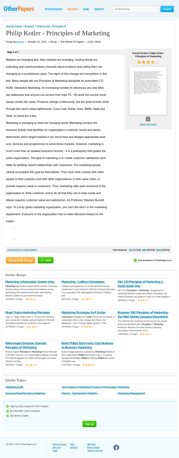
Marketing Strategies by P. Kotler (83, 312)
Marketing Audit (14, 387)
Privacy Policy (93, 447)
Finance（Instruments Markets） (80, 393)
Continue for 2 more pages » (22, 249)
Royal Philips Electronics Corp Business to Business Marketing (87, 345)
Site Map (91, 444)
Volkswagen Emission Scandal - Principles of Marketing (26, 345)
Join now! (72, 9)
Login (86, 9)
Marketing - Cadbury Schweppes (83, 282)
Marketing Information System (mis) (30, 282)
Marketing (123, 387)
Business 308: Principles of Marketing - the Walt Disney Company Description (143, 314)
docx (159, 250)
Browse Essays (53, 9)
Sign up (89, 424)
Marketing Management (131, 393)
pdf (144, 250)
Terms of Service (95, 450)
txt (130, 250)
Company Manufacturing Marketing (25, 393)
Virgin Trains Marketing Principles (27, 312)
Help (72, 444)
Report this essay (148, 124)
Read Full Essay (21, 260)
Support (99, 9)
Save (45, 260)
